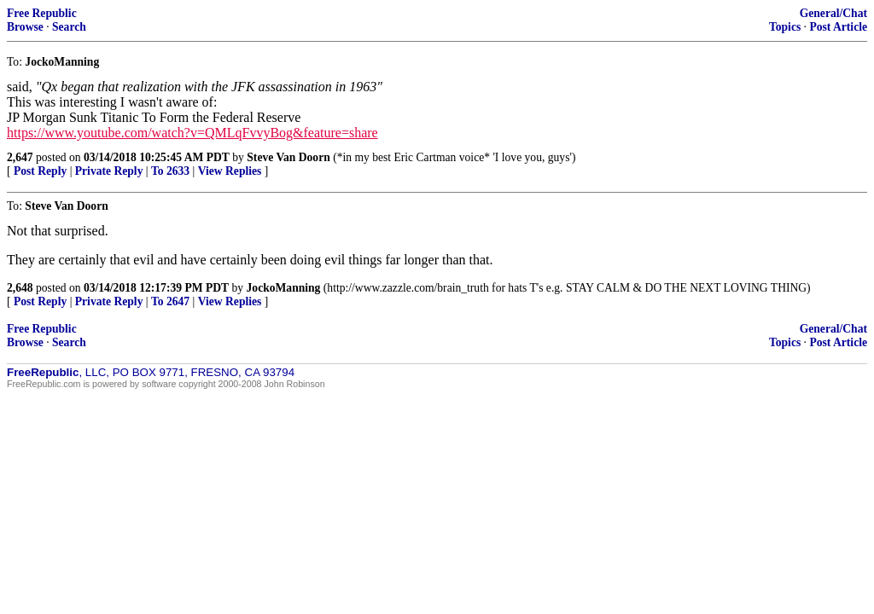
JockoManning (284, 287)
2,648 (20, 287)
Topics (785, 26)
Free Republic (42, 13)
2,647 (20, 157)
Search (69, 26)
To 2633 (170, 171)
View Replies (230, 171)
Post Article (838, 26)
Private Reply (109, 171)
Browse (25, 26)
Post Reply (40, 171)
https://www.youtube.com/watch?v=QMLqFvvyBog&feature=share (192, 132)
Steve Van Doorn (288, 157)
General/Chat (833, 13)
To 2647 (170, 301)
